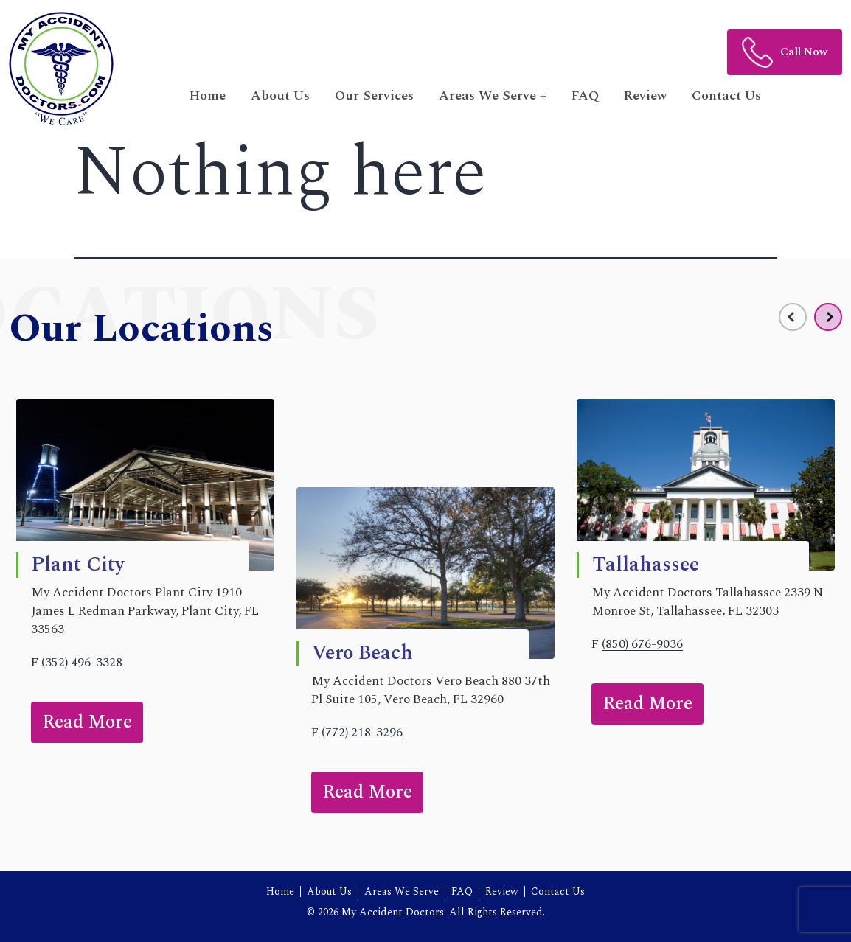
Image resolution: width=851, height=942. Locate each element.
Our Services (374, 95)
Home (208, 95)
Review (645, 95)
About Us (280, 95)
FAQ (585, 95)
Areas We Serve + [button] (492, 95)
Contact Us (726, 95)
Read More (87, 722)
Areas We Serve (401, 891)
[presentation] (793, 317)
